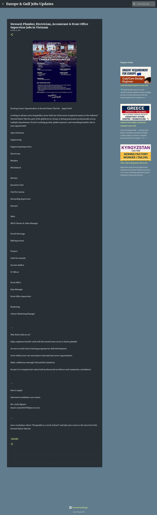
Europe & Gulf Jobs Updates (29, 4)
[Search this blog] (143, 4)
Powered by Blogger (78, 507)
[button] (11, 34)
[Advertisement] (54, 486)
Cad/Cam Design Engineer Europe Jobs (134, 85)
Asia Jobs (14, 439)
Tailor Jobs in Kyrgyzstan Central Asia (133, 163)
